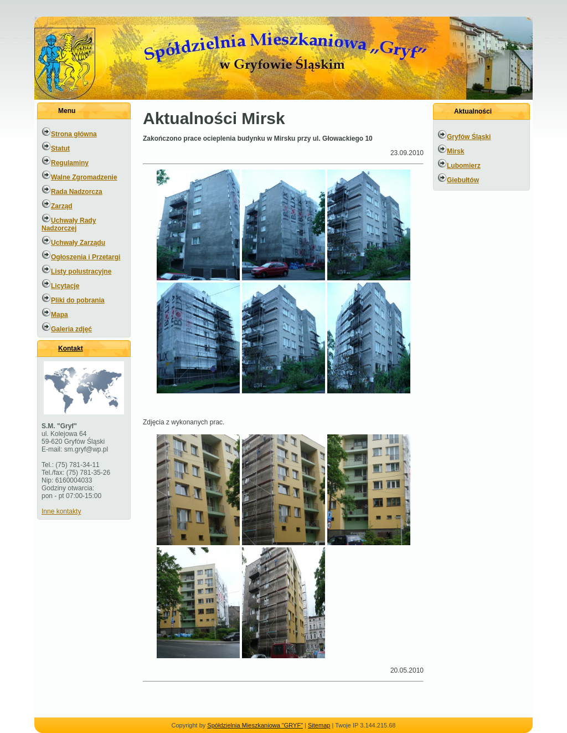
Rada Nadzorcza (76, 192)
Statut (60, 148)
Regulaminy (70, 163)
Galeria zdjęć (71, 329)
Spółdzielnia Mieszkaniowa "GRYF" (255, 725)
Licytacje (65, 286)
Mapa (59, 315)
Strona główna (74, 134)
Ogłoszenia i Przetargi (85, 257)
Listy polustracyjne (81, 271)
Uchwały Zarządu (78, 243)
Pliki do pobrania (78, 300)
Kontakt (70, 348)
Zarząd (62, 206)
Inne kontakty (61, 511)
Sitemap (319, 725)
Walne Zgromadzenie (84, 177)
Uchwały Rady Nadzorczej (69, 224)
